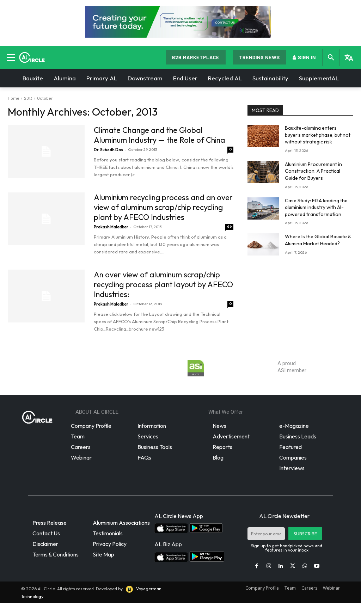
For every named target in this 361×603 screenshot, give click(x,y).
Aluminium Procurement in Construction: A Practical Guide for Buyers (313, 171)
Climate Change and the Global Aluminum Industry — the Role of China (159, 135)
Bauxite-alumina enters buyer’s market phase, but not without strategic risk (317, 135)
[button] (331, 57)
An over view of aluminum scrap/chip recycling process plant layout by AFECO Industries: (163, 284)
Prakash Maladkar (111, 226)
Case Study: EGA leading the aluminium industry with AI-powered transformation (316, 207)
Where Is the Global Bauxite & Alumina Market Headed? (318, 240)
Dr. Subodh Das (108, 149)
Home (13, 98)
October (45, 98)
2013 (28, 98)
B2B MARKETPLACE (195, 57)
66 (229, 226)
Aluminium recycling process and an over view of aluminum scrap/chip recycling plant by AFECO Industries (163, 207)
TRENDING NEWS (259, 57)
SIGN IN (304, 57)
